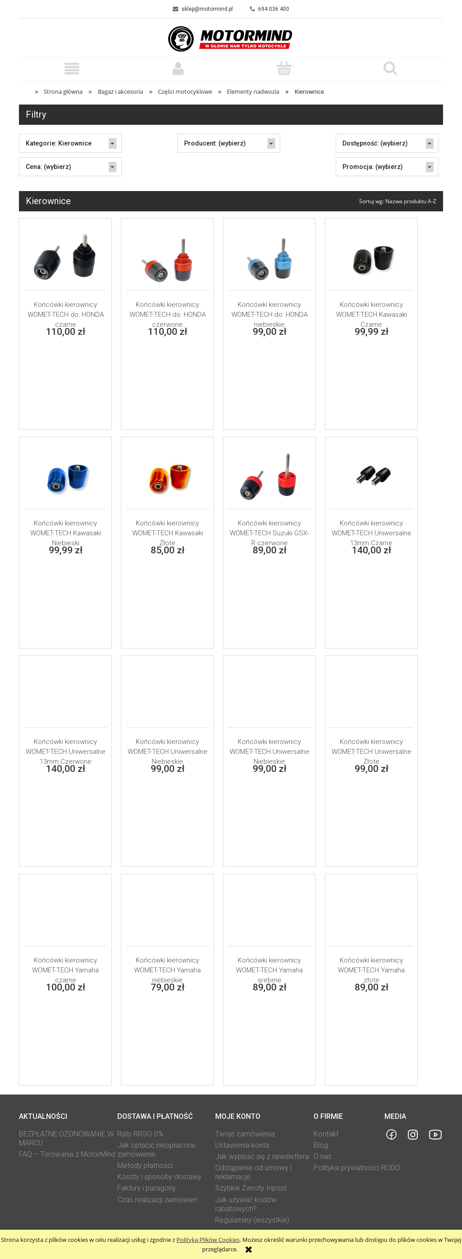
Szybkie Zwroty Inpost (250, 1188)
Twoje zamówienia (245, 1134)
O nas (323, 1156)
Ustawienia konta (242, 1145)
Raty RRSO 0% (140, 1134)
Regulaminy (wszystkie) (252, 1220)
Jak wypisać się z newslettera (262, 1156)
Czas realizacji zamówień (157, 1199)
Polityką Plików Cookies (208, 1240)
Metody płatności (145, 1165)
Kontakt (326, 1134)
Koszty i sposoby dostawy (159, 1176)
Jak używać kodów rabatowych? (246, 1204)
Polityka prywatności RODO (357, 1167)
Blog (321, 1145)
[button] (72, 68)
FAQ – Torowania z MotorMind (67, 1154)
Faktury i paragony (146, 1188)
